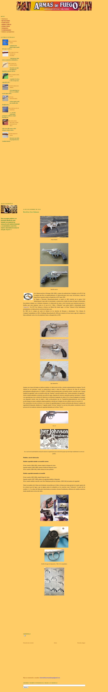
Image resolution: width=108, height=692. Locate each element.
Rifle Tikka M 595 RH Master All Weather (13, 54)
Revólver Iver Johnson (31, 212)
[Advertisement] (10, 172)
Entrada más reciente (28, 643)
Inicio (55, 643)
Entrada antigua (81, 643)
